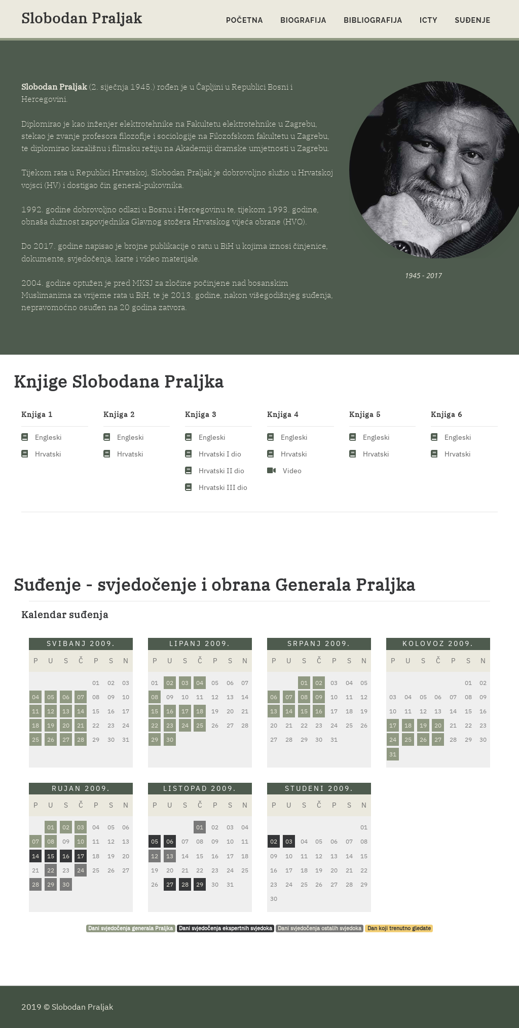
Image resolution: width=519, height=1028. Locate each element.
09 (318, 697)
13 (65, 711)
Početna (244, 20)
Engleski (48, 437)
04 (35, 697)
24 (185, 725)
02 (169, 683)
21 (80, 725)
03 (185, 683)
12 (50, 711)
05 (50, 697)
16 (169, 711)
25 (35, 739)
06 (65, 697)
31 (392, 754)
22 (154, 725)
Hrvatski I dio (220, 454)
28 (80, 739)
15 (154, 711)
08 (154, 697)
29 (154, 739)
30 (169, 739)
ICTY (429, 20)
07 (80, 697)
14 (80, 711)
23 (169, 725)
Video (292, 470)
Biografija (303, 20)
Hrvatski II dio (221, 470)
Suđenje (473, 20)
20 (65, 725)
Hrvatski (48, 454)
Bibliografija (373, 20)
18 (35, 725)
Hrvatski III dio (223, 487)
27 (65, 739)
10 (80, 841)
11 (35, 711)
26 (50, 739)
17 (185, 711)
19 (50, 725)
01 (304, 683)
